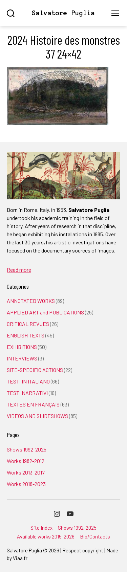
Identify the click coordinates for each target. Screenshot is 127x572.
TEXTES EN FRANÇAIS (33, 404)
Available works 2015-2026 (46, 536)
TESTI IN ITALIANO (28, 381)
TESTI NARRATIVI (27, 393)
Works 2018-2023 (26, 484)
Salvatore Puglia (63, 13)
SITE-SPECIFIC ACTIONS (35, 370)
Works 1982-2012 (25, 461)
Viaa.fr (20, 558)
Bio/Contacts (95, 536)
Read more (19, 269)
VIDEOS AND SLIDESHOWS (37, 416)
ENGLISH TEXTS (25, 335)
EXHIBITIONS (22, 347)
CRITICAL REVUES (28, 324)
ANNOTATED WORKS (31, 301)
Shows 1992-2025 (26, 449)
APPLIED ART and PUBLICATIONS (45, 312)
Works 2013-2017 (26, 472)
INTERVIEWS (22, 358)
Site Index (41, 528)
